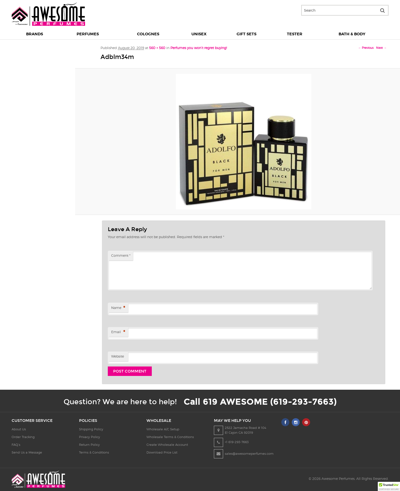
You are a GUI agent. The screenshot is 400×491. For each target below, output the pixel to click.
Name (118, 308)
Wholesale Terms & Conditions (170, 437)
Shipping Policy (91, 429)
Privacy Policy (89, 437)
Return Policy (89, 445)
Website (117, 356)
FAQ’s (16, 445)
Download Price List (161, 452)
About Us (19, 429)
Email (118, 332)
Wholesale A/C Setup (162, 429)
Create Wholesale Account (167, 445)
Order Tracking (23, 437)
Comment (121, 255)
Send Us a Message (27, 452)
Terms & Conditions (94, 452)
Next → (381, 48)
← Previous (365, 48)
